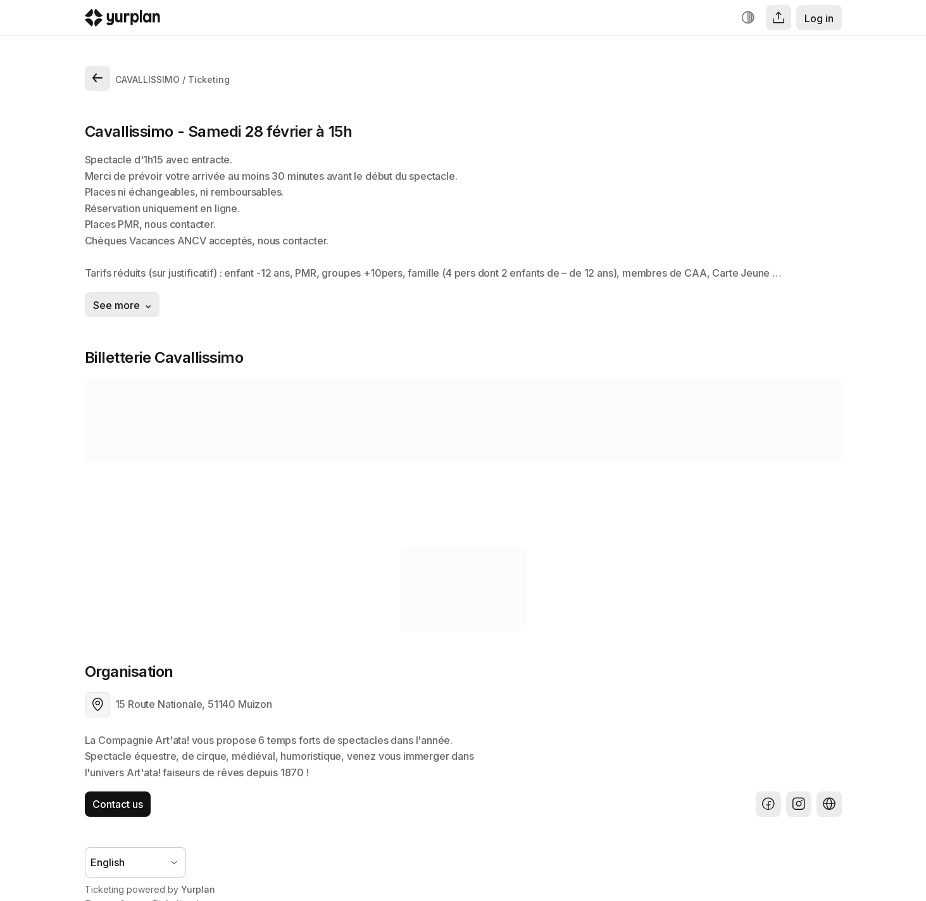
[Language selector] (135, 862)
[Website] (829, 804)
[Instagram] (798, 804)
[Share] (778, 17)
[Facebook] (768, 804)
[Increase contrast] (748, 17)
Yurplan (198, 889)
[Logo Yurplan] (122, 20)
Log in (819, 18)
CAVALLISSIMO (147, 79)
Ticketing (209, 79)
